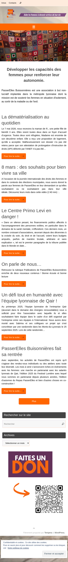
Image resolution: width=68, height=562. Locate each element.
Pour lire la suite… (14, 156)
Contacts (12, 3)
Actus (3, 3)
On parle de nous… (21, 264)
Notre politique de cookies (18, 548)
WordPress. (60, 532)
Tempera (48, 532)
